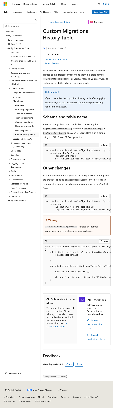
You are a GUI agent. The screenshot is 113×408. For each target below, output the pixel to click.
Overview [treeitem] (17, 96)
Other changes (52, 63)
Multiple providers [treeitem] (23, 130)
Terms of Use (9, 401)
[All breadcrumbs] (45, 22)
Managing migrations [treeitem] (25, 109)
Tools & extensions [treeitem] (19, 188)
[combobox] (20, 26)
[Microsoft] (5, 4)
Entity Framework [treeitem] (16, 39)
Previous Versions (27, 397)
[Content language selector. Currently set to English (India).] (13, 390)
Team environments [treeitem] (24, 117)
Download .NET (101, 11)
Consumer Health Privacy (84, 397)
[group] (77, 154)
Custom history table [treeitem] (25, 134)
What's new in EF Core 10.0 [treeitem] (23, 56)
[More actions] (108, 22)
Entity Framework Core (60, 21)
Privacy (64, 397)
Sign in (106, 3)
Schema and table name (56, 59)
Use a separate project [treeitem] (25, 126)
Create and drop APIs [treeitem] (22, 138)
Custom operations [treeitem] (24, 122)
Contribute (53, 397)
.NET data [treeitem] (10, 31)
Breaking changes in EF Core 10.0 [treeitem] (23, 62)
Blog (40, 397)
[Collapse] (36, 19)
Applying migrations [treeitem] (24, 113)
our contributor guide (56, 325)
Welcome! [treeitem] (15, 52)
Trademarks (24, 401)
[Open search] (99, 4)
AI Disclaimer (9, 397)
